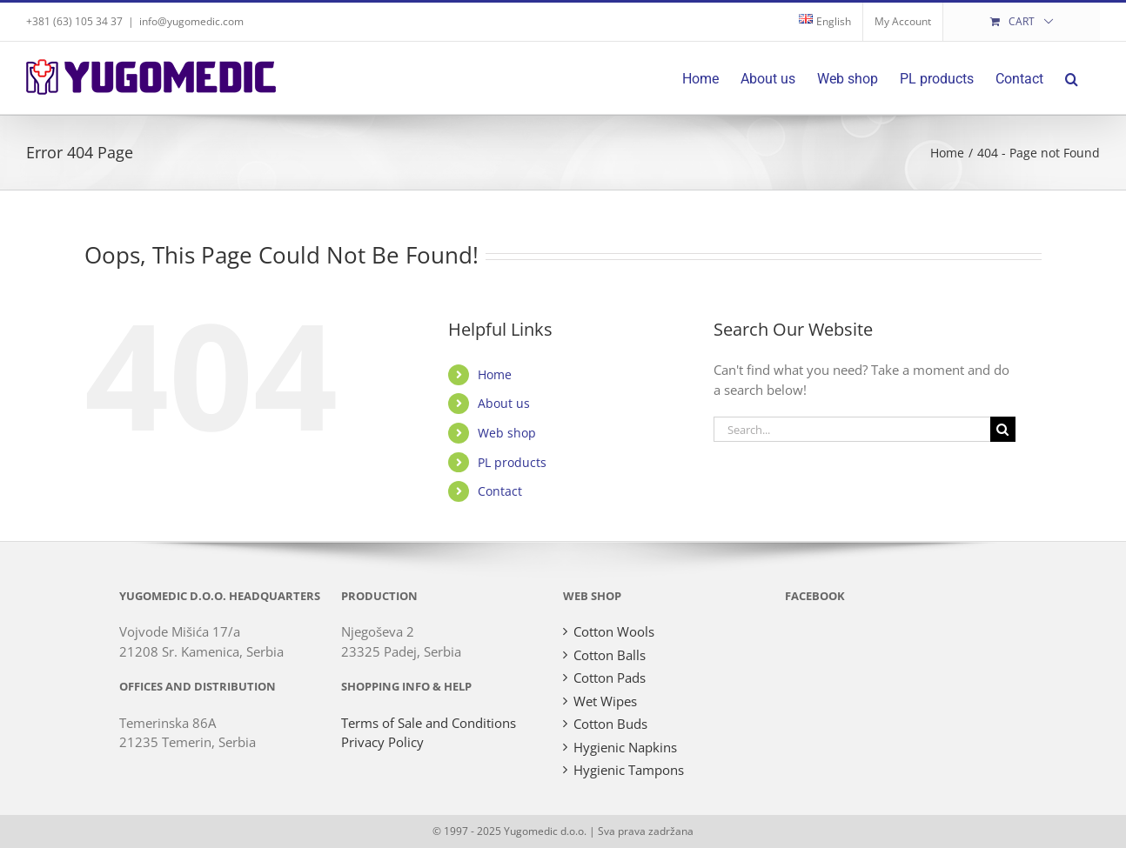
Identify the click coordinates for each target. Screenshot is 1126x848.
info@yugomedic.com (191, 21)
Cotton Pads (609, 677)
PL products (512, 462)
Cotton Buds (610, 723)
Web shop (507, 432)
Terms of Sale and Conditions (428, 722)
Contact (500, 491)
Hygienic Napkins (625, 747)
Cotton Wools (613, 631)
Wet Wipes (605, 701)
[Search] (1002, 429)
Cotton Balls (609, 655)
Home (495, 374)
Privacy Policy (382, 742)
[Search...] (852, 429)
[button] (1071, 78)
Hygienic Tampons (628, 769)
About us (504, 403)
